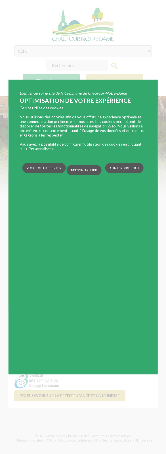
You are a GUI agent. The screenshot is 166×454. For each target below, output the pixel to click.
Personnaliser (84, 170)
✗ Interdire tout (124, 168)
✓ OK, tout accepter (44, 168)
